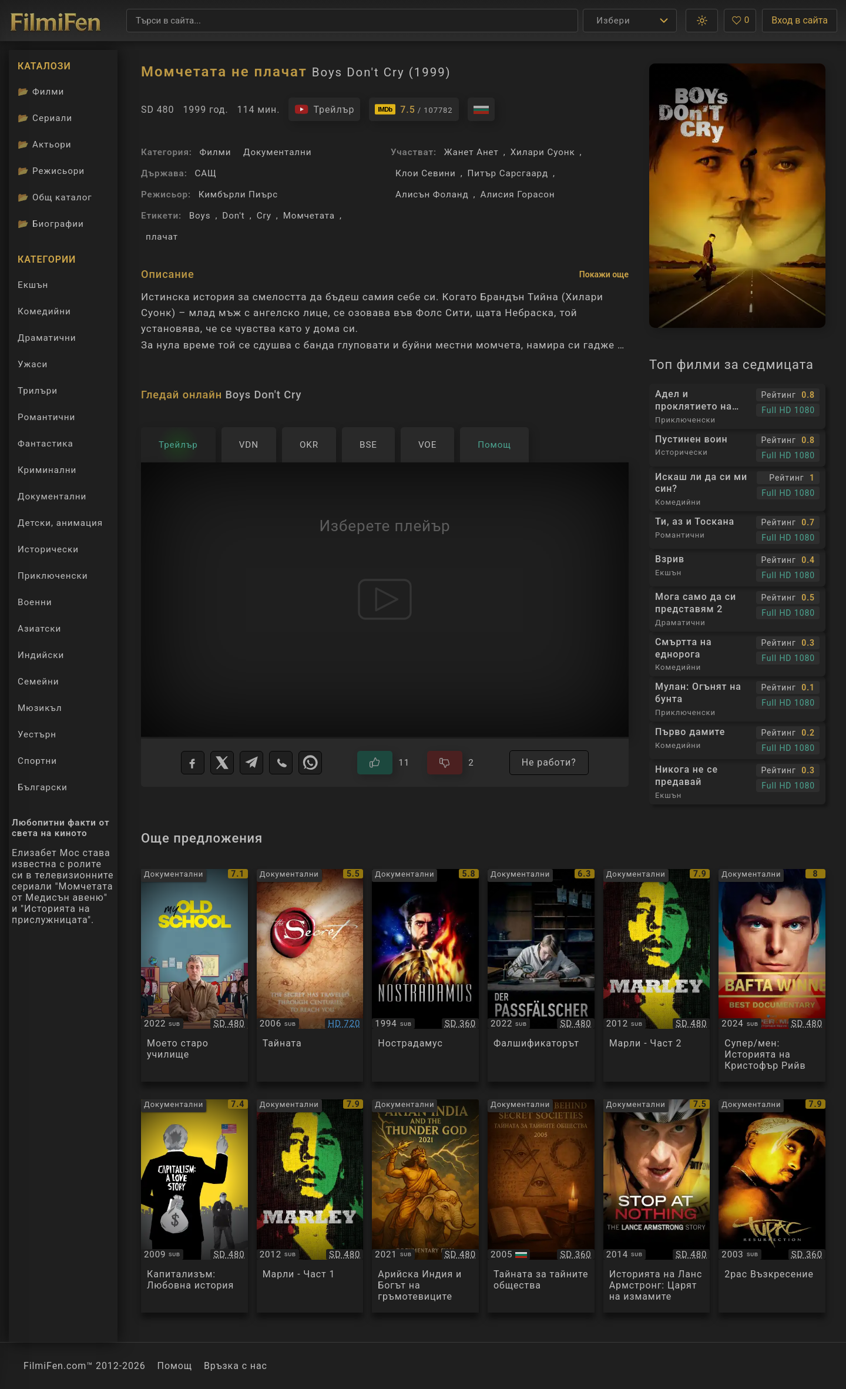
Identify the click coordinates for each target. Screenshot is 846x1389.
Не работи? (549, 762)
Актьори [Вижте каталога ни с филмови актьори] (45, 144)
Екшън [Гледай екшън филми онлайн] (33, 285)
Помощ (174, 1365)
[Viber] (281, 762)
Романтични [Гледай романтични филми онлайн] (46, 417)
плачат (162, 236)
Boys (200, 215)
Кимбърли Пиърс (238, 194)
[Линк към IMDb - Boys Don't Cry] (413, 109)
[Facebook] (192, 762)
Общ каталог (55, 197)
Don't (233, 215)
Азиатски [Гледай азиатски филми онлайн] (39, 628)
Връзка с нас (235, 1365)
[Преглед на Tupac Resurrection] (772, 1206)
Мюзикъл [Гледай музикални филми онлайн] (40, 708)
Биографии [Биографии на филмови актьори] (51, 224)
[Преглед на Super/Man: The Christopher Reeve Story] (772, 975)
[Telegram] (251, 762)
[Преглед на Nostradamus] (425, 975)
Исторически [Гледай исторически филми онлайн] (48, 549)
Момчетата (309, 215)
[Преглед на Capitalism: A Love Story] (194, 1206)
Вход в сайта (799, 20)
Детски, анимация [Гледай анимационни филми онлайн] (60, 523)
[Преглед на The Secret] (310, 975)
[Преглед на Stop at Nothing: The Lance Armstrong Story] (656, 1206)
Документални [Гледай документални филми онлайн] (52, 496)
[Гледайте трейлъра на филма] (324, 109)
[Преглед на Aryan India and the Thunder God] (425, 1206)
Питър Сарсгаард (508, 173)
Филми (215, 152)
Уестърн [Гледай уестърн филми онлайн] (37, 734)
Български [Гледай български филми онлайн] (43, 787)
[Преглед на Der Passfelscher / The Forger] (541, 975)
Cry (264, 215)
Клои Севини (425, 173)
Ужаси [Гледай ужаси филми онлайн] (33, 364)
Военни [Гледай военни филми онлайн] (35, 602)
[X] (222, 762)
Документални (277, 152)
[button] (702, 20)
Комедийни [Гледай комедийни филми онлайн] (44, 311)
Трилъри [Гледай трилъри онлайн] (37, 393)
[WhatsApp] (310, 762)
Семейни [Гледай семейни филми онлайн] (38, 681)
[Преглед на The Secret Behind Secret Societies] (541, 1206)
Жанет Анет (471, 152)
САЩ (205, 173)
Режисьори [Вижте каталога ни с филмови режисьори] (51, 171)
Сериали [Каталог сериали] (45, 118)
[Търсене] (352, 20)
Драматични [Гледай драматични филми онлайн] (47, 338)
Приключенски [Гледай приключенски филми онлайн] (53, 576)
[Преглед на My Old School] (194, 975)
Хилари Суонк (543, 152)
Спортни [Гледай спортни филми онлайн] (37, 761)
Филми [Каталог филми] (41, 91)
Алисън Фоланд (432, 194)
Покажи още (604, 274)
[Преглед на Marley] (656, 975)
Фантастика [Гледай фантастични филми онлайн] (45, 443)
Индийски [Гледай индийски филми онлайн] (41, 655)
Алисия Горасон (517, 194)
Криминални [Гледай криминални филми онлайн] (47, 470)
